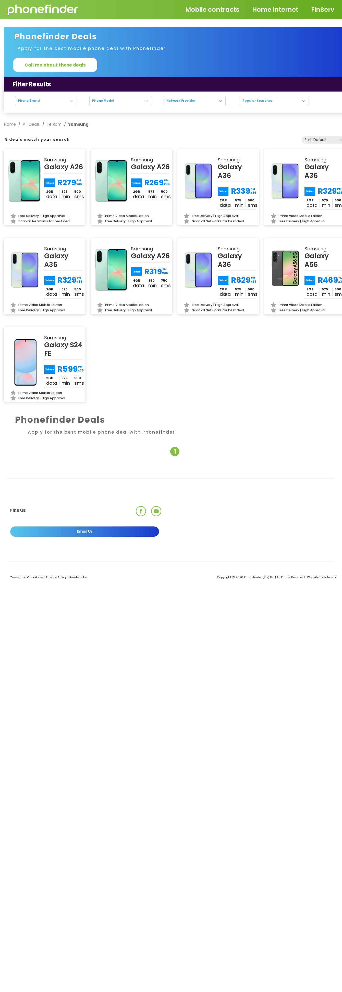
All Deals (31, 124)
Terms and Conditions (27, 577)
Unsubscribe (78, 577)
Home (10, 124)
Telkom (54, 124)
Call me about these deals (55, 65)
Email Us (85, 531)
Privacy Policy (56, 577)
